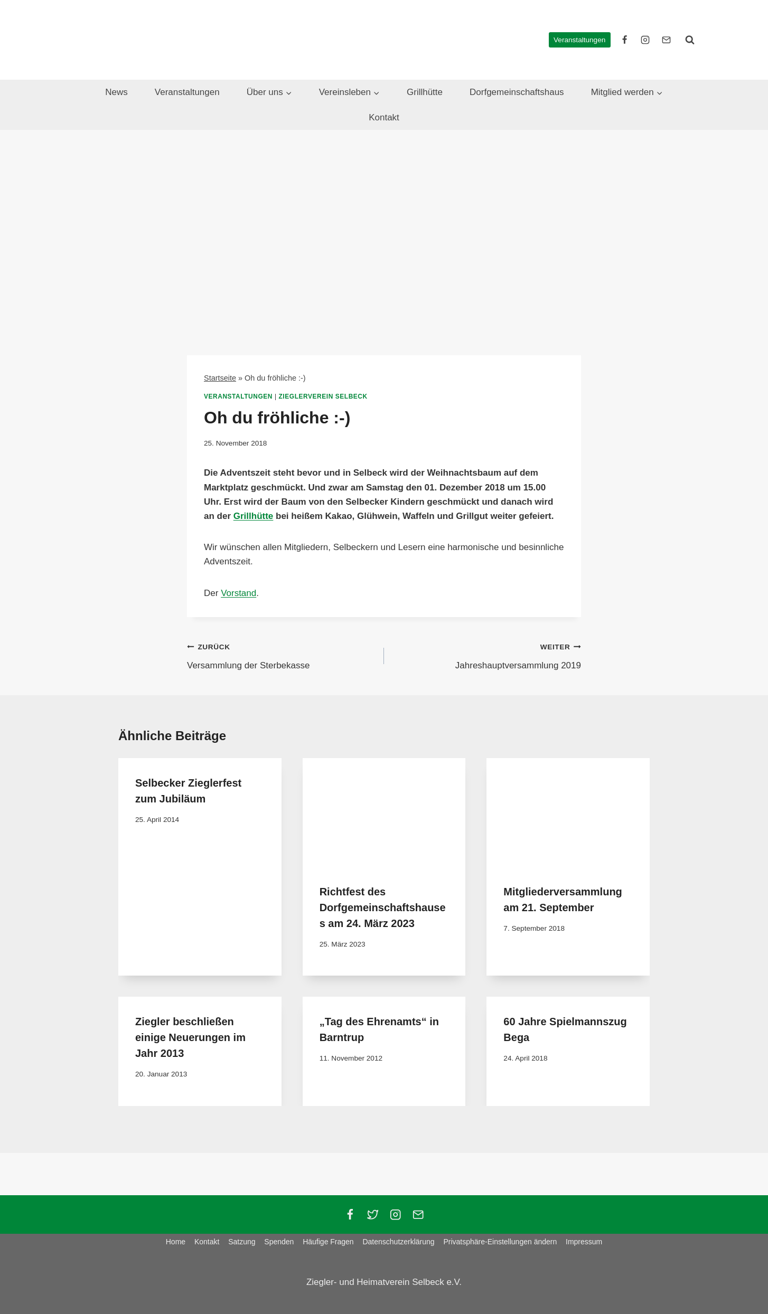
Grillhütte (425, 92)
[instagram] (645, 40)
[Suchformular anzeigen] (689, 39)
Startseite (220, 378)
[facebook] (625, 40)
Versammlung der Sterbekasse (281, 654)
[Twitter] (372, 1214)
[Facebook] (350, 1214)
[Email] (418, 1214)
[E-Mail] (666, 40)
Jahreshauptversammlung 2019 (487, 654)
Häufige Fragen (328, 1241)
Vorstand (238, 593)
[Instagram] (395, 1214)
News (116, 92)
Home (175, 1241)
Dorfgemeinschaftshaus (517, 92)
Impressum (584, 1241)
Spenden (279, 1241)
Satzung (241, 1241)
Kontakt (384, 117)
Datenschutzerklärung (398, 1241)
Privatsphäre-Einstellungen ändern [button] (500, 1241)
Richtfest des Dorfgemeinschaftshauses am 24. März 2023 (383, 907)
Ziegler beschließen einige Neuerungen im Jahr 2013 (190, 1037)
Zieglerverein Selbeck (323, 396)
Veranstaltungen (579, 40)
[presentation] (384, 812)
